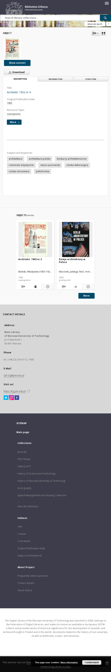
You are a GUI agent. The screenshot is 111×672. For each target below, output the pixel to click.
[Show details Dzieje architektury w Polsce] (87, 286)
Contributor (24, 541)
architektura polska (39, 158)
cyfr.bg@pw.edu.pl (14, 375)
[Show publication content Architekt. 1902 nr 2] (35, 286)
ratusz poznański (50, 165)
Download (16, 72)
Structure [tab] (90, 79)
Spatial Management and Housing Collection (42, 495)
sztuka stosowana (19, 171)
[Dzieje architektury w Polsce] (76, 239)
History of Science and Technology (37, 473)
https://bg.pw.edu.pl (15, 391)
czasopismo (14, 114)
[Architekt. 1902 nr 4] (12, 48)
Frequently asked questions (33, 575)
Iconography (24, 488)
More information (69, 662)
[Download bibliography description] (22, 286)
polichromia (42, 171)
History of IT (24, 466)
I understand (92, 662)
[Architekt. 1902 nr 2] (35, 239)
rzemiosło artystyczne (21, 165)
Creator (22, 533)
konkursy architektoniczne (72, 158)
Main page (22, 432)
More (86, 295)
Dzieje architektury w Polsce (72, 261)
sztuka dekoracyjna (77, 165)
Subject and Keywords (30, 555)
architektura (15, 158)
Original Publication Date (31, 548)
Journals (22, 451)
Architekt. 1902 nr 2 (30, 259)
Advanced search (95, 24)
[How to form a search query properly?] (108, 24)
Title (20, 526)
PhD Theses (24, 459)
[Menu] (106, 3)
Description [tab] (20, 79)
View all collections (28, 506)
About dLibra (25, 590)
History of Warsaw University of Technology (42, 480)
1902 (9, 103)
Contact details (26, 583)
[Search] (105, 18)
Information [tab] (55, 79)
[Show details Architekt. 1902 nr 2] (47, 286)
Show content (17, 62)
